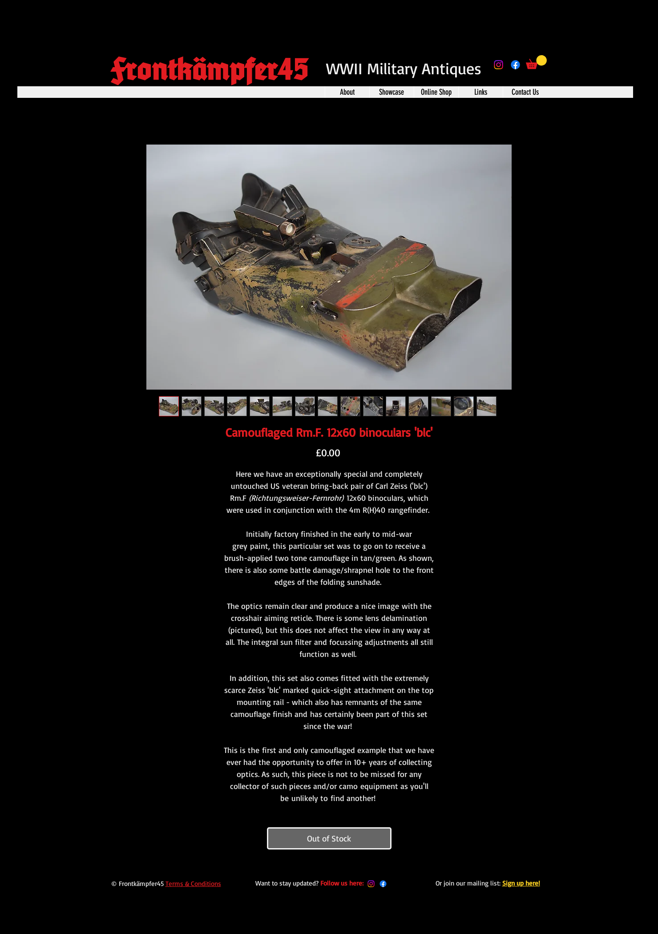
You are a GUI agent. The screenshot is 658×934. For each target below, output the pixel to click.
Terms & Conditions (193, 883)
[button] (536, 62)
